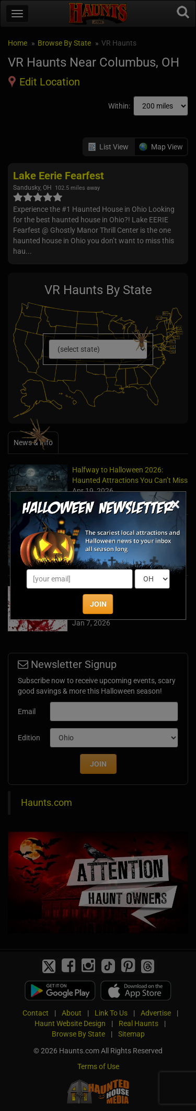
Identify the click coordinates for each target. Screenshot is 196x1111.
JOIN (98, 604)
